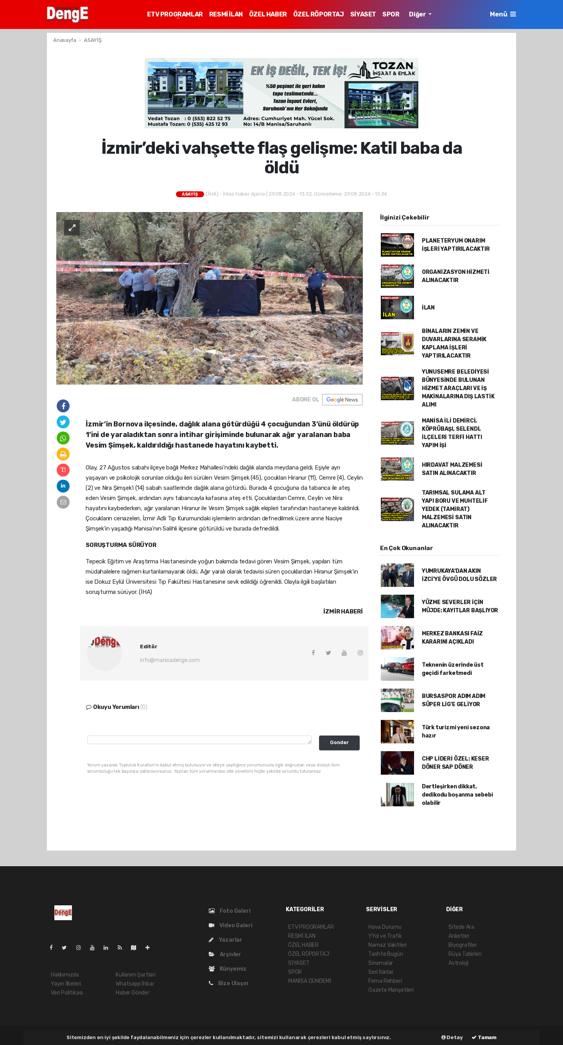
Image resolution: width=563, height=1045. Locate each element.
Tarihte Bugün (385, 954)
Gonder (339, 742)
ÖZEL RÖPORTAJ (318, 14)
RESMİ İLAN (226, 14)
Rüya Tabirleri (464, 954)
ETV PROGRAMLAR (175, 14)
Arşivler (225, 954)
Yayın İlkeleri (66, 983)
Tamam (484, 1037)
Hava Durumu (385, 927)
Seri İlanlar (381, 972)
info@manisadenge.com (170, 660)
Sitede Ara (461, 927)
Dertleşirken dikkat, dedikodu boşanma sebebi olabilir (457, 794)
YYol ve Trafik (385, 936)
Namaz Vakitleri (387, 945)
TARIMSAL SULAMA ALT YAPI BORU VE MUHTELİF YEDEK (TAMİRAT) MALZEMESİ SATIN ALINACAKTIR (455, 509)
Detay (452, 1037)
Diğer (418, 14)
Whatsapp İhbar (135, 983)
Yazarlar (225, 940)
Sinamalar (380, 963)
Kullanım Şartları (136, 974)
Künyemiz (228, 969)
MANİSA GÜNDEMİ (309, 981)
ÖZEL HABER (268, 14)
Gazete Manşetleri (391, 990)
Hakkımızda (65, 974)
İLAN (428, 307)
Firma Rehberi (385, 981)
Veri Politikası (67, 992)
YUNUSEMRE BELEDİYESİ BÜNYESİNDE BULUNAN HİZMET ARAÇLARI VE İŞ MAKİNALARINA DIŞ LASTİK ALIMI (458, 388)
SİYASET (363, 14)
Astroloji (458, 963)
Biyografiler (462, 945)
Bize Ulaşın (228, 983)
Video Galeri (230, 925)
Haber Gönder (132, 992)
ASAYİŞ (93, 40)
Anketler (458, 936)
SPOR (390, 14)
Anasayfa (65, 40)
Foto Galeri (230, 911)
